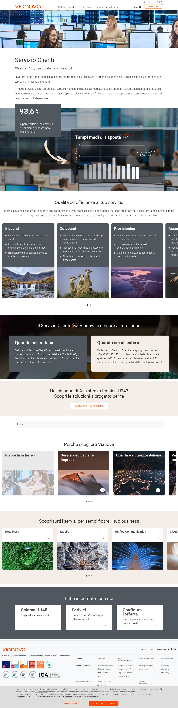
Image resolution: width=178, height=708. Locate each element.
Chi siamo (61, 7)
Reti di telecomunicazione (124, 659)
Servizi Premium (145, 669)
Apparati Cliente (123, 677)
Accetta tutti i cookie (104, 703)
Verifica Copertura (166, 658)
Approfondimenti (113, 7)
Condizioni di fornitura (105, 666)
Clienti (81, 7)
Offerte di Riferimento (105, 669)
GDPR (99, 677)
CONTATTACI (153, 6)
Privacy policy (164, 666)
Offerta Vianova (102, 658)
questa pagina (41, 692)
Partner (90, 7)
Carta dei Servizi (103, 673)
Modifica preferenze (143, 683)
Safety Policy (164, 673)
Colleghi (99, 7)
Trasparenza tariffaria (126, 669)
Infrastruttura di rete (146, 658)
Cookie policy (164, 669)
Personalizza (70, 703)
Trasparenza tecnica (125, 666)
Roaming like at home (146, 666)
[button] (87, 305)
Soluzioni (72, 7)
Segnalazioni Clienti (125, 673)
